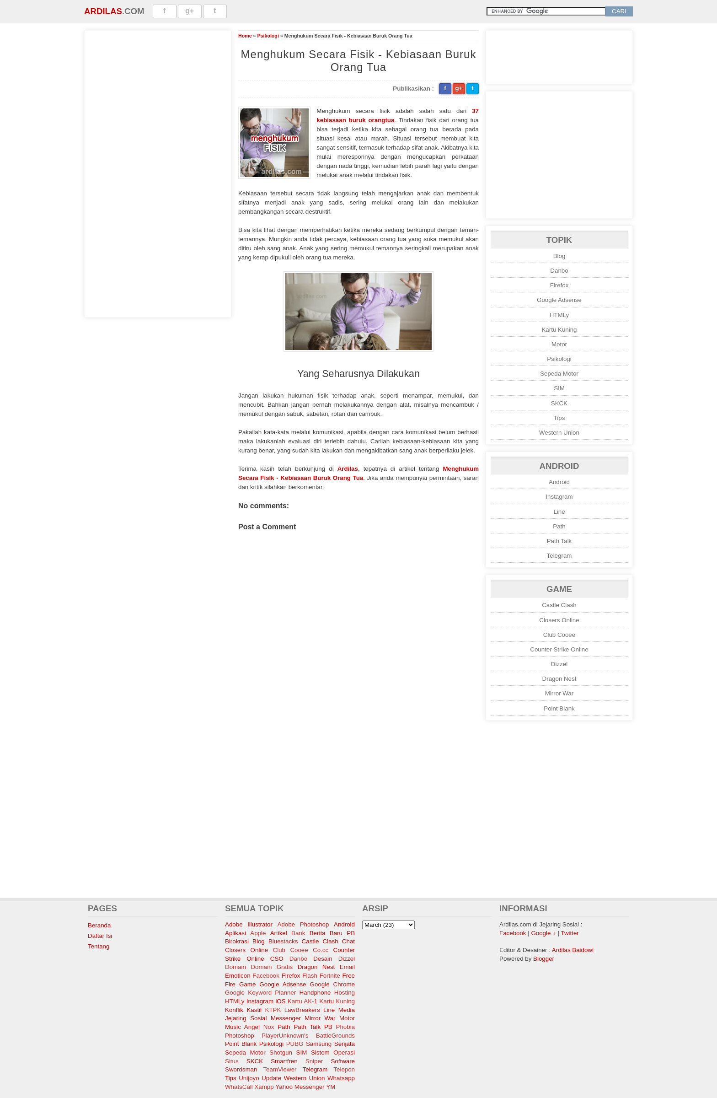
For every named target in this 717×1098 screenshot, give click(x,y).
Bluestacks (283, 941)
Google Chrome (332, 984)
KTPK (273, 1009)
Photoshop (239, 1035)
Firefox (559, 285)
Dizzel (559, 664)
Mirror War (559, 693)
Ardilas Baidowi (573, 950)
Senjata (344, 1043)
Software (343, 1061)
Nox (268, 1026)
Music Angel (242, 1026)
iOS (280, 1001)
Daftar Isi (100, 935)
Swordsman (241, 1069)
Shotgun (280, 1052)
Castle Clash (559, 605)
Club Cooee (559, 634)
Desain (322, 958)
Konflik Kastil (243, 1009)
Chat (348, 941)
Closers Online (559, 620)
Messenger (286, 1018)
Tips (559, 417)
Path (559, 526)
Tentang (98, 946)
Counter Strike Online (559, 649)
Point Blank (559, 708)
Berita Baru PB (332, 933)
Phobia (345, 1026)
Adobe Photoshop (303, 924)
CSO (277, 958)
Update (271, 1078)
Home (245, 35)
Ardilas (103, 11)
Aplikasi (235, 933)
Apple (258, 933)
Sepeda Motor (559, 373)
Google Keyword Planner (260, 992)
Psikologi (267, 35)
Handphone (315, 992)
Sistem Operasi (333, 1052)
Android (559, 482)
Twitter (570, 933)
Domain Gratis (272, 966)
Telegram (559, 555)
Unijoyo (249, 1078)
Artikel (278, 933)
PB (328, 1026)
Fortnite (330, 975)
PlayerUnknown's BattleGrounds (308, 1035)
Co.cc (320, 950)
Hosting (344, 992)
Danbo (559, 270)
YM (330, 1086)
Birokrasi (237, 941)
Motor (559, 344)
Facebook (265, 975)
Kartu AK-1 (302, 1001)
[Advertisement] (157, 172)
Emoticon (238, 975)
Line (559, 511)
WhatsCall (239, 1086)
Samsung (319, 1043)
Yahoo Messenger (299, 1086)
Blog (559, 256)
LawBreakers (302, 1009)
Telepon (344, 1069)
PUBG (295, 1043)
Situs (232, 1061)
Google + (543, 933)
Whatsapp (341, 1078)
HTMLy (559, 315)
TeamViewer (279, 1069)
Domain (235, 966)
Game (247, 984)
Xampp (263, 1086)
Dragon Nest (559, 678)
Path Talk (559, 541)
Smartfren (284, 1061)
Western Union (559, 432)
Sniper (314, 1061)
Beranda (99, 925)
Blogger (543, 958)
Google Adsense (559, 299)
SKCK (559, 403)
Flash (309, 975)
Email (347, 966)
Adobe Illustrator (249, 924)
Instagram (559, 496)
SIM (559, 388)
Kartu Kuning (559, 329)
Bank (298, 933)
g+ (189, 11)
